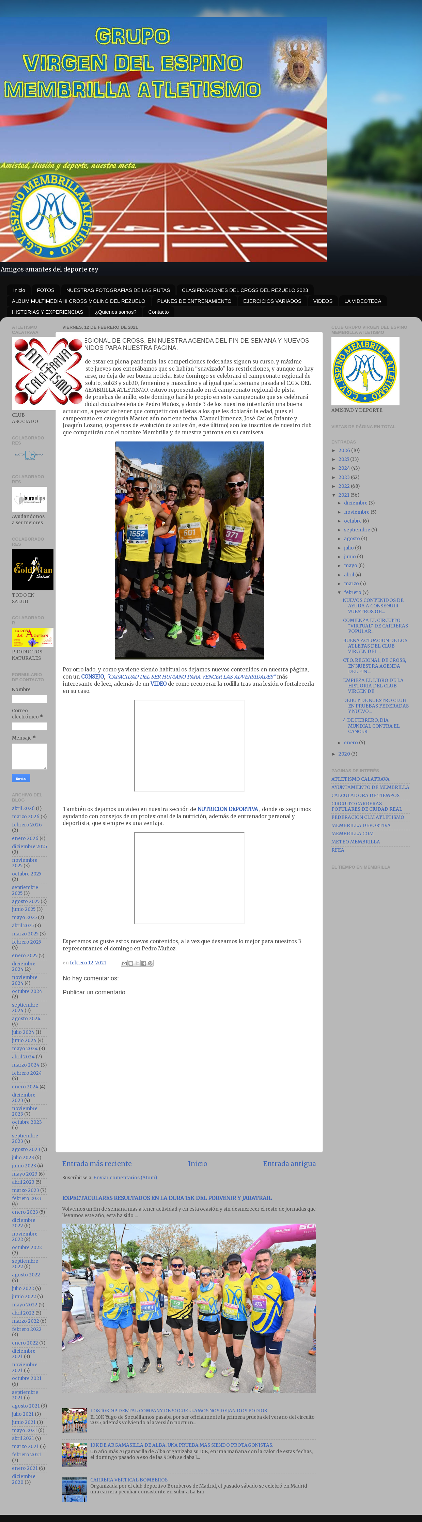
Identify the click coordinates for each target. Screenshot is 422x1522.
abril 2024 (23, 1057)
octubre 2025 (26, 874)
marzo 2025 (25, 934)
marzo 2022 (25, 1321)
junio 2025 (23, 909)
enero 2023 (25, 1212)
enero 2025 (24, 956)
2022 (345, 486)
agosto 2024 (26, 1019)
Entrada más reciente (97, 1164)
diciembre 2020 (23, 1479)
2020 (345, 754)
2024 (345, 468)
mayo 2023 (24, 1174)
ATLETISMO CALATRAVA (360, 779)
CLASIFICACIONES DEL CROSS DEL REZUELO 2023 (245, 290)
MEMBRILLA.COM (352, 834)
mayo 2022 (24, 1305)
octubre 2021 (27, 1378)
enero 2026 (25, 838)
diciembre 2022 (23, 1223)
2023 (345, 477)
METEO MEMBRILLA (355, 842)
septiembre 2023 (25, 1138)
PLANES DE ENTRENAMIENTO (194, 301)
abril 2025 (23, 926)
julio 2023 (23, 1158)
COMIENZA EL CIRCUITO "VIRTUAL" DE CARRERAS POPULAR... (375, 626)
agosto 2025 (26, 901)
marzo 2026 (26, 817)
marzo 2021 (25, 1446)
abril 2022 (23, 1313)
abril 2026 (23, 808)
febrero (353, 592)
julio (349, 548)
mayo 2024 (25, 1049)
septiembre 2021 (25, 1395)
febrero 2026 (27, 825)
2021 (344, 495)
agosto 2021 (26, 1406)
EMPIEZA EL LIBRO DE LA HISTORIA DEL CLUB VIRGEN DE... (373, 686)
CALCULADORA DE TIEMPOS (365, 795)
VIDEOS (323, 301)
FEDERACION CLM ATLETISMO (367, 817)
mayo (351, 566)
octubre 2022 (27, 1248)
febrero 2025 (26, 942)
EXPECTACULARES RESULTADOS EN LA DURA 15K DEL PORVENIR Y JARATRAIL (167, 1198)
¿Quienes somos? (116, 312)
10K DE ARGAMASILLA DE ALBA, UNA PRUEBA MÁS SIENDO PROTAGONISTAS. (181, 1445)
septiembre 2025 (25, 890)
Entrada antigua (289, 1164)
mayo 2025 (24, 917)
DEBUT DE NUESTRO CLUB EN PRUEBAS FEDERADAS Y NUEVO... (376, 706)
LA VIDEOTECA (362, 301)
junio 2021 (24, 1422)
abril (349, 575)
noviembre (357, 512)
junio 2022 (24, 1297)
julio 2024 (23, 1032)
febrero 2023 (27, 1198)
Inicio (19, 290)
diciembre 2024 (23, 966)
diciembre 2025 (29, 847)
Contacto (158, 312)
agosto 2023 (26, 1149)
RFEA (337, 850)
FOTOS (45, 290)
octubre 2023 (27, 1122)
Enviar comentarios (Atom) (125, 1178)
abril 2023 (23, 1182)
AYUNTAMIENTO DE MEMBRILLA (370, 787)
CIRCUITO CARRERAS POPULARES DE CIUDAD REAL (366, 806)
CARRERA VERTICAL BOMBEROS (129, 1480)
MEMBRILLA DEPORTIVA (361, 825)
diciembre (356, 503)
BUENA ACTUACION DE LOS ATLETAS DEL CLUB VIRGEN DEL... (375, 646)
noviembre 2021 (24, 1367)
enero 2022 (25, 1343)
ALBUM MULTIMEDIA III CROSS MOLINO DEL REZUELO (78, 301)
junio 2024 (24, 1040)
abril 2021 (23, 1438)
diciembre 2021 (23, 1354)
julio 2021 (23, 1414)
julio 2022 (23, 1288)
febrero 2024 (27, 1073)
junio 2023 (24, 1166)
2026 (345, 450)
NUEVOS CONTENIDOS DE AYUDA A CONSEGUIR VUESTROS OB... (373, 605)
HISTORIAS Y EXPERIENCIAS (47, 312)
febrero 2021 (26, 1455)
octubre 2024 (27, 991)
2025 (344, 459)
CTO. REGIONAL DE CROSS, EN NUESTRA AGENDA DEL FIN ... (374, 665)
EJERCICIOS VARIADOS (272, 301)
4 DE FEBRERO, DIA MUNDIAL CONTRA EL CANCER (371, 725)
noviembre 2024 (24, 980)
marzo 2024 (26, 1065)
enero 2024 (25, 1087)
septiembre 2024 (25, 1007)
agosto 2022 (26, 1275)
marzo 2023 (25, 1190)
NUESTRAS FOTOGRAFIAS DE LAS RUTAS (118, 290)
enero (351, 743)
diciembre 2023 (23, 1097)
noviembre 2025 (24, 863)
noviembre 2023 (24, 1111)
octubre (353, 521)
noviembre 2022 (24, 1236)
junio (350, 557)
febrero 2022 (27, 1329)
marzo (352, 584)
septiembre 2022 (25, 1264)
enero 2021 (25, 1468)
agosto (352, 539)
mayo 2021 (24, 1430)
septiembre (357, 530)
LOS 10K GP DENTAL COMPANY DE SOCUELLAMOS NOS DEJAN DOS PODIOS (178, 1411)
